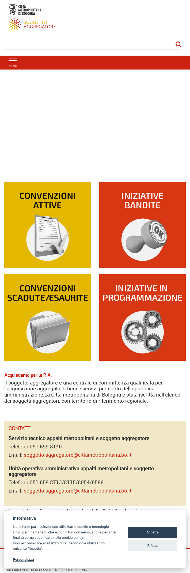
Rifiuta (152, 546)
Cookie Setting (74, 570)
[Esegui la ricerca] (178, 44)
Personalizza (23, 559)
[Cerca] (92, 44)
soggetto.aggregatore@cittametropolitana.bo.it (77, 454)
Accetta (152, 532)
